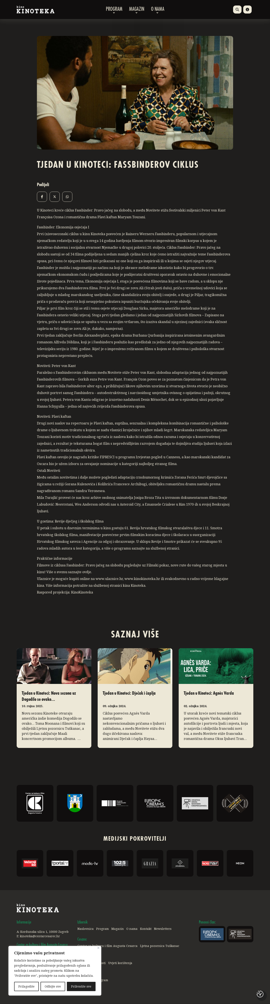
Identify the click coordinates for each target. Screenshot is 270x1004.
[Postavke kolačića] (260, 994)
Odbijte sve (53, 986)
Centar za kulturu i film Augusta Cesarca (107, 946)
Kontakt (145, 929)
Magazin (136, 9)
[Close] (98, 948)
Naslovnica (85, 929)
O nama (157, 9)
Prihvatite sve (81, 986)
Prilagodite (26, 986)
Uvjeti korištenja (120, 963)
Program (114, 9)
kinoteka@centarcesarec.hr (40, 936)
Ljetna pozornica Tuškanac (159, 946)
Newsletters (162, 929)
